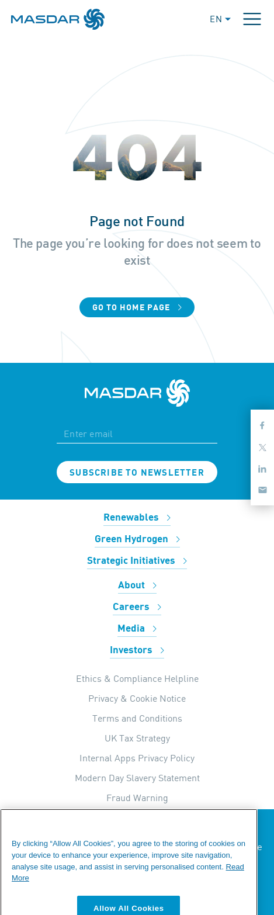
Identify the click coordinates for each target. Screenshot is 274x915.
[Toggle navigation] (252, 19)
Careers (137, 607)
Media (137, 628)
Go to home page (137, 307)
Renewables (137, 517)
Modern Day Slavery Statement (137, 778)
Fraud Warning (137, 797)
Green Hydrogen (137, 539)
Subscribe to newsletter (137, 472)
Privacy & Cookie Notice (137, 698)
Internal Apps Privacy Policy (137, 758)
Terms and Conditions (137, 718)
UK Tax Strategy (137, 738)
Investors (137, 650)
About (137, 585)
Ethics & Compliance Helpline (137, 678)
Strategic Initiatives (137, 561)
